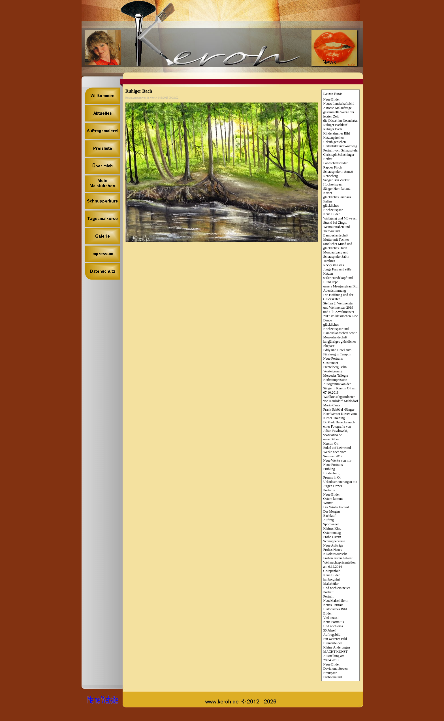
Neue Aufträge (333, 545)
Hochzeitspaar (333, 184)
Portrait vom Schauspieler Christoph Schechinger (341, 152)
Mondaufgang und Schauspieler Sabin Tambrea (336, 256)
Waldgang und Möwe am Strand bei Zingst (340, 220)
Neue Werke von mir (337, 460)
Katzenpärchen (333, 138)
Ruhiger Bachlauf (335, 125)
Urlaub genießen (334, 142)
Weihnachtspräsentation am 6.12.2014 (339, 564)
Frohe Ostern (332, 537)
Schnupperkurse (334, 541)
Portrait (328, 596)
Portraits (329, 490)
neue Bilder (331, 439)
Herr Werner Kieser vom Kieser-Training (340, 416)
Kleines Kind (332, 528)
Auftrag (328, 520)
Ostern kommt (333, 499)
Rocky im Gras (333, 265)
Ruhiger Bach (332, 129)
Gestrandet (330, 363)
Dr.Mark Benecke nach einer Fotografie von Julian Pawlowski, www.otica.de (339, 428)
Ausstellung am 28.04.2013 (334, 658)
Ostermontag (332, 533)
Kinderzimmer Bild (336, 133)
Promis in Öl (332, 477)
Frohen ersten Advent (338, 558)
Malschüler (331, 584)
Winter (328, 503)
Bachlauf (329, 516)
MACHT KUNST (335, 652)
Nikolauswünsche (335, 554)
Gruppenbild (332, 571)
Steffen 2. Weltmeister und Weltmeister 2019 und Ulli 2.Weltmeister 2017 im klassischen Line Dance (340, 311)
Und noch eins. (333, 626)
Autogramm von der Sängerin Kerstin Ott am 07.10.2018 (340, 388)
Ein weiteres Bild (335, 639)
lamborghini (331, 579)
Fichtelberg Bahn (335, 367)
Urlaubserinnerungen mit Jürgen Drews (340, 484)
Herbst (327, 159)
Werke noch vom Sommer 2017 (335, 454)
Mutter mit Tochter (336, 240)
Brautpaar (330, 673)
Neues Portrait (333, 605)
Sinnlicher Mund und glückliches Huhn (337, 246)
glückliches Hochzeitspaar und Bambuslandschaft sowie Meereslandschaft (340, 331)
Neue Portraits (333, 358)
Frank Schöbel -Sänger (339, 409)
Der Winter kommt (336, 507)
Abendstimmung (334, 291)
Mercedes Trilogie (335, 375)
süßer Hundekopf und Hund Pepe (338, 280)
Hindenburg (331, 473)
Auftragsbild (332, 635)
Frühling (329, 469)
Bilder (327, 613)
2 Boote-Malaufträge (337, 108)
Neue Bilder (331, 99)
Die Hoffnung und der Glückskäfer (338, 297)
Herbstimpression (335, 380)
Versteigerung (332, 371)
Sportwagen (331, 524)
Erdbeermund (332, 677)
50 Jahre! (329, 630)
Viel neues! (331, 618)
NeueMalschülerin (336, 601)
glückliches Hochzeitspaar (333, 208)
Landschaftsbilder (335, 163)
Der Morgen (331, 511)
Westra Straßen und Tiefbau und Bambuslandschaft (336, 231)
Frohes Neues (332, 550)
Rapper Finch (332, 167)
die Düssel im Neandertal (340, 121)
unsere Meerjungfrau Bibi (340, 286)
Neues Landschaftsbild (339, 104)
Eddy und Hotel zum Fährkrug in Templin (337, 352)
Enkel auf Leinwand (337, 448)
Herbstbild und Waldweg (340, 146)
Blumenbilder (332, 643)
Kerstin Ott (331, 443)
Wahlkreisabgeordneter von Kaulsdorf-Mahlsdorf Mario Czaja (340, 401)
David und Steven (335, 669)
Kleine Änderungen (336, 647)
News (152, 97)
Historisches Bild (335, 609)
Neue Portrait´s (333, 622)
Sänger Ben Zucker (336, 180)
